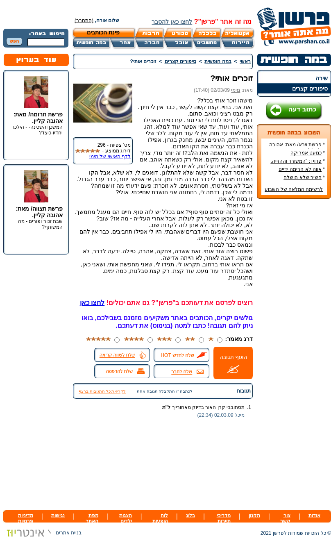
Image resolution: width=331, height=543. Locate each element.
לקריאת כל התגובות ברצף (102, 391)
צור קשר (285, 518)
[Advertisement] (294, 327)
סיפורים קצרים (310, 88)
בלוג (190, 515)
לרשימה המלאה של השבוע (294, 189)
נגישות (58, 515)
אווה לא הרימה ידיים (300, 169)
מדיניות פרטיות (25, 518)
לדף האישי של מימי (110, 156)
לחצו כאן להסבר (172, 21)
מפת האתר (92, 518)
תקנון (254, 515)
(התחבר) (84, 20)
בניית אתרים (42, 533)
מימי (235, 90)
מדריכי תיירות (224, 518)
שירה (321, 78)
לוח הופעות (160, 518)
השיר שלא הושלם (302, 177)
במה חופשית (217, 61)
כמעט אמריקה (306, 153)
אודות (314, 515)
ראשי (245, 61)
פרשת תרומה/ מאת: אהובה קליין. (38, 117)
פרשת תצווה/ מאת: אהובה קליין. (39, 211)
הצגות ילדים (125, 518)
